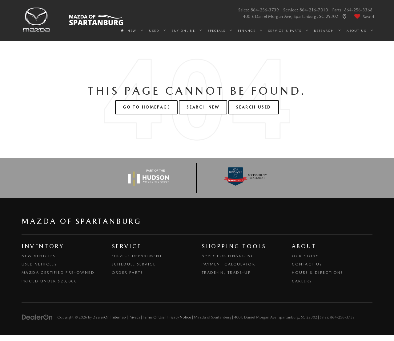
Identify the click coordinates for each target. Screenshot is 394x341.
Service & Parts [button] (284, 30)
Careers (302, 281)
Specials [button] (216, 30)
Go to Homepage (146, 107)
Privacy (134, 317)
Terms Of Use (154, 317)
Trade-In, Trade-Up (226, 272)
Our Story (305, 256)
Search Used (253, 107)
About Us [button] (356, 30)
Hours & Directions (317, 272)
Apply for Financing (228, 256)
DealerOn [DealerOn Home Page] (101, 317)
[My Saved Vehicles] (363, 17)
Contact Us (307, 264)
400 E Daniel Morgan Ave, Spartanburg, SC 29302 (291, 16)
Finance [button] (246, 30)
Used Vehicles (39, 264)
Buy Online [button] (183, 30)
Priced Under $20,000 (49, 281)
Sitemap (119, 317)
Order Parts (127, 272)
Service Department (137, 256)
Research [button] (324, 30)
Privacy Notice (179, 317)
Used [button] (154, 30)
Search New (203, 107)
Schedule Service (134, 264)
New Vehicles (38, 256)
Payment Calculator (228, 264)
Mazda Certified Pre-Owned (58, 272)
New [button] (131, 30)
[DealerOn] (37, 316)
